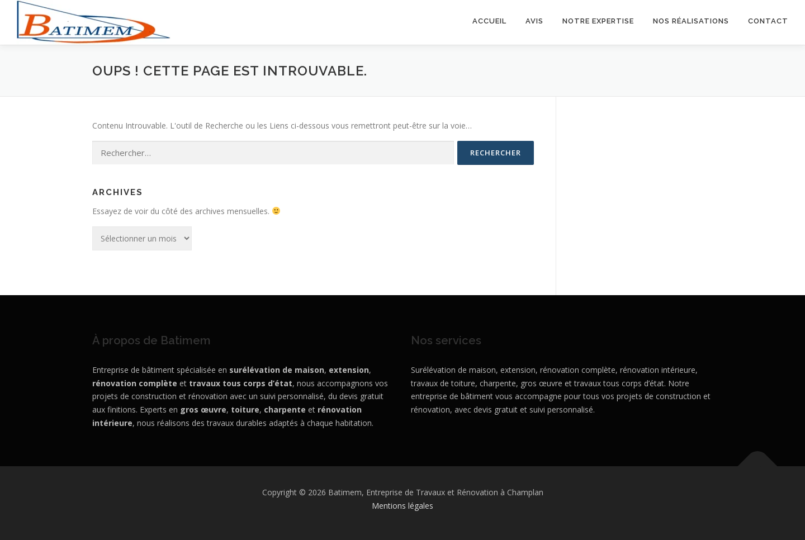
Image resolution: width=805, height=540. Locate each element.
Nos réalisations (691, 21)
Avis (534, 21)
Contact (768, 21)
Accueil (489, 21)
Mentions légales (402, 505)
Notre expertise (598, 21)
